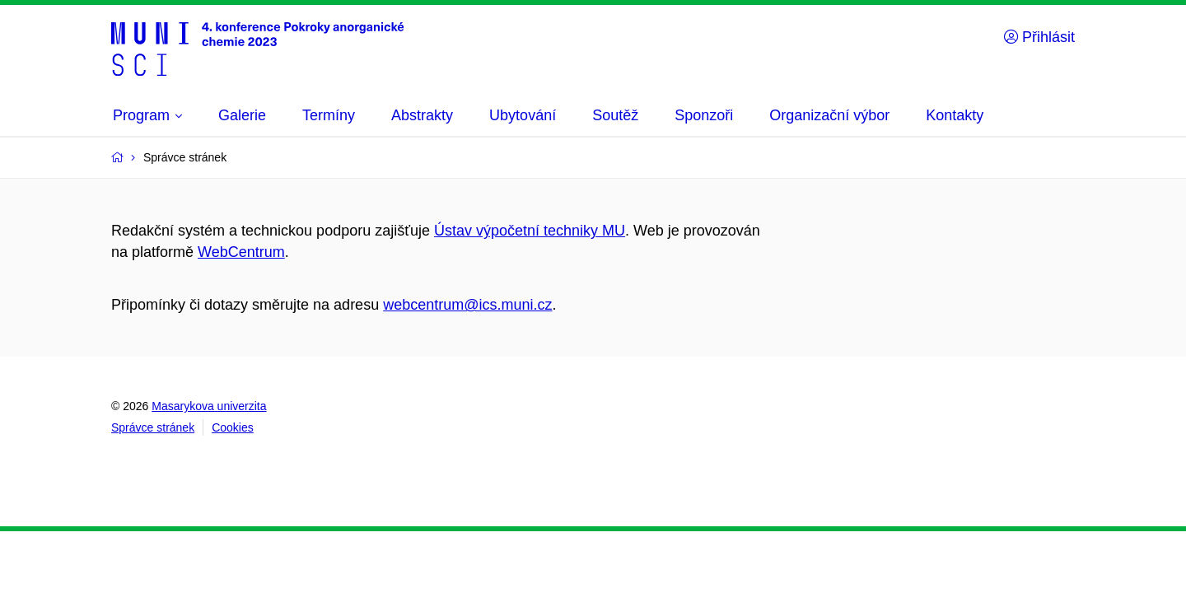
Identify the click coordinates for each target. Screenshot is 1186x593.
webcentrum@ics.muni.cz (467, 304)
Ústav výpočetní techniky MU (529, 230)
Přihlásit (1039, 37)
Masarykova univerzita (209, 406)
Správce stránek (152, 427)
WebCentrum (241, 252)
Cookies (233, 427)
